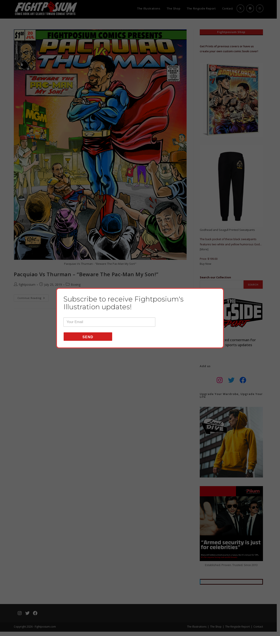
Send (87, 337)
